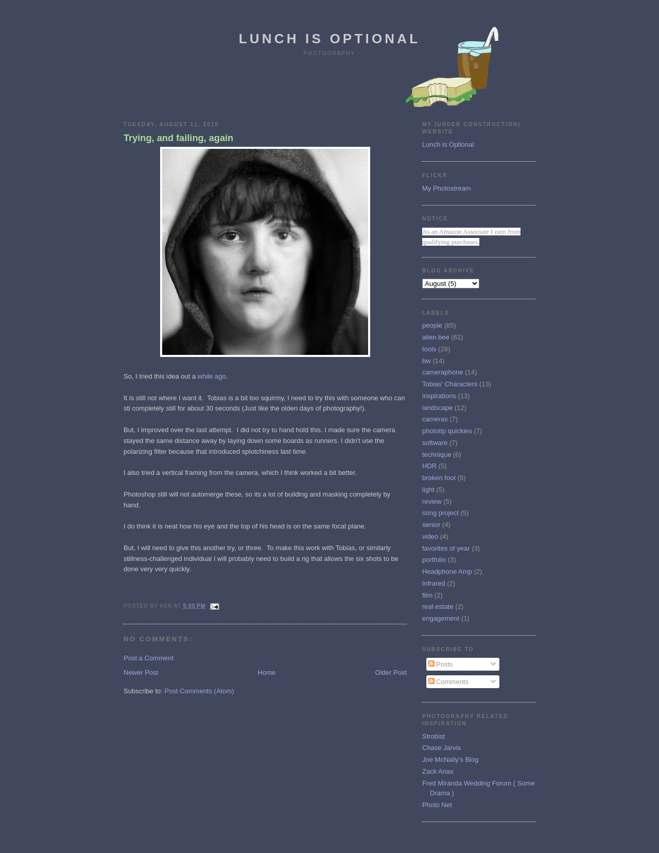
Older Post (391, 672)
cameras (435, 419)
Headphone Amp (447, 571)
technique (436, 454)
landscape (437, 408)
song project (440, 513)
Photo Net (437, 805)
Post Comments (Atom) (199, 691)
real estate (438, 606)
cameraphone (442, 372)
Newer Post (141, 672)
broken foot (439, 478)
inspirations (439, 396)
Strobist (433, 736)
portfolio (434, 560)
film (427, 595)
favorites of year (446, 548)
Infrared (433, 583)
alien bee (435, 337)
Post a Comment (149, 658)
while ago (212, 376)
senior (431, 524)
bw (426, 361)
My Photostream (446, 188)
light (428, 489)
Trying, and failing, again (178, 138)
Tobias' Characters (449, 384)
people (432, 325)
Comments (448, 682)
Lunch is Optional (330, 38)
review (432, 501)
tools (429, 349)
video (430, 536)
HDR (429, 466)
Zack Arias (438, 771)
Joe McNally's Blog (450, 759)
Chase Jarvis (441, 748)
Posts (440, 664)
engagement (440, 618)
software (434, 443)
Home (267, 672)
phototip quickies (447, 431)
